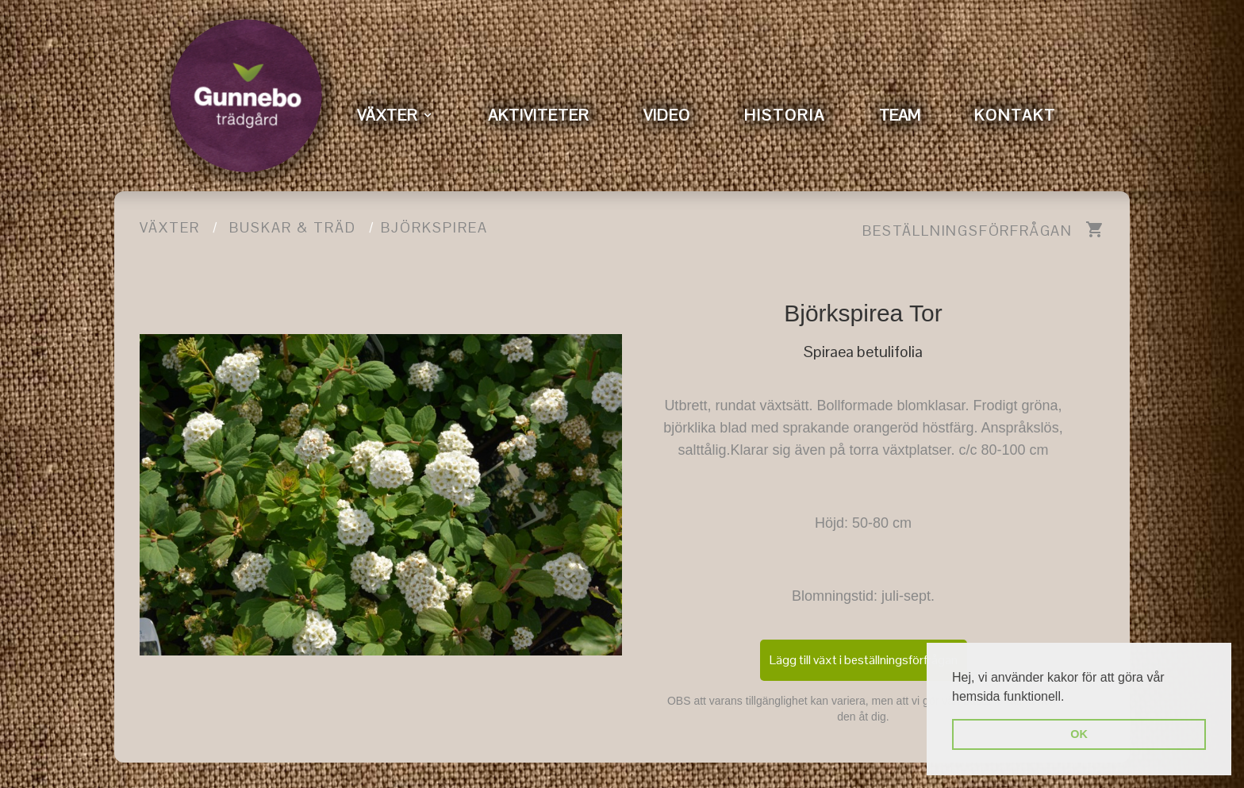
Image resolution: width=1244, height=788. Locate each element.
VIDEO (666, 115)
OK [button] (1079, 734)
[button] (1070, 697)
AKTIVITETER (538, 115)
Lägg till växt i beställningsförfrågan (864, 660)
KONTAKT (1015, 115)
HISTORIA (784, 115)
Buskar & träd (292, 227)
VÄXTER (387, 115)
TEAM (899, 115)
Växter (170, 227)
